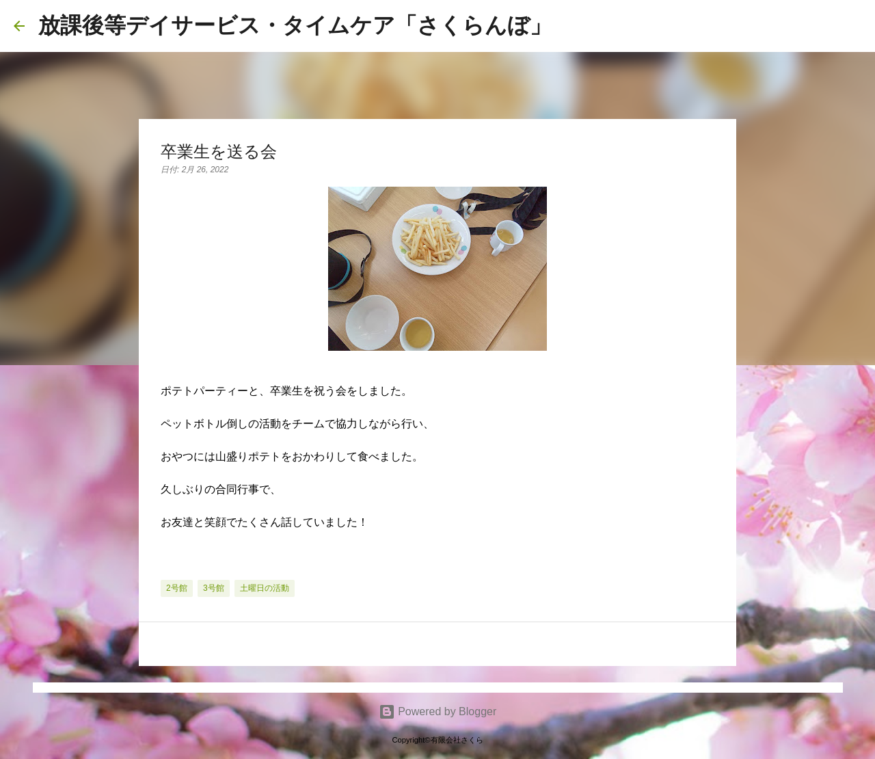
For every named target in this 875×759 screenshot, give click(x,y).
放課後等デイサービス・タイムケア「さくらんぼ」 (295, 25)
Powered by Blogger (438, 711)
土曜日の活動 (264, 588)
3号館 (213, 588)
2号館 (176, 588)
